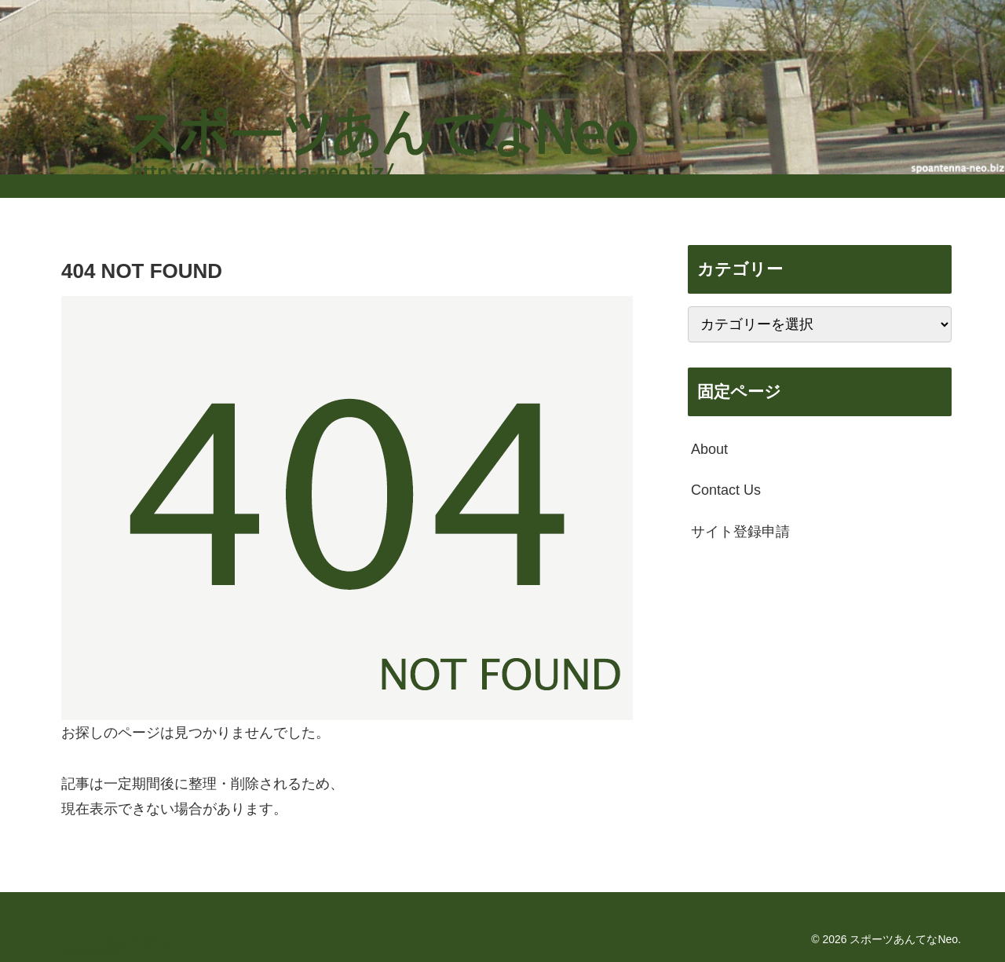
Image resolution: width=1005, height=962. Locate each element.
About (709, 449)
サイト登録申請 (740, 532)
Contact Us (726, 490)
